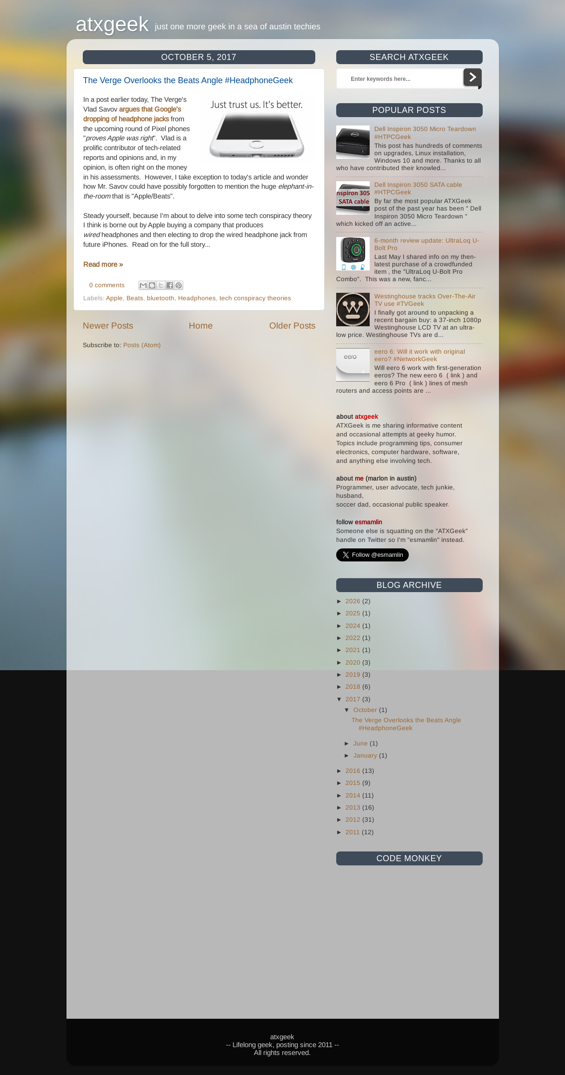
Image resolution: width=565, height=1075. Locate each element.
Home (201, 325)
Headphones (197, 298)
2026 (354, 601)
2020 (354, 662)
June (361, 743)
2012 (354, 819)
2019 (354, 674)
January (366, 755)
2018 (354, 686)
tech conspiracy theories (255, 298)
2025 (354, 613)
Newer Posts (108, 325)
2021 (354, 649)
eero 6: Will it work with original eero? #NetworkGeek (419, 355)
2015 (354, 782)
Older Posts (292, 325)
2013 (354, 807)
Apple (114, 298)
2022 (354, 637)
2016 (354, 770)
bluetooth (160, 298)
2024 (354, 625)
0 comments (107, 285)
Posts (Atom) (142, 345)
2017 (354, 699)
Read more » (103, 264)
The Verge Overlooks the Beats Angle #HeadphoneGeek (188, 80)
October (366, 709)
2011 (354, 832)
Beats (134, 298)
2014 (354, 795)
